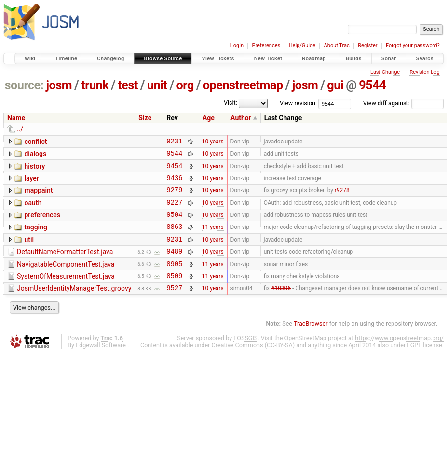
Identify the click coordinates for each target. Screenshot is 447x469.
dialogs (35, 155)
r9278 (342, 197)
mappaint (38, 196)
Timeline (66, 59)
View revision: (298, 103)
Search (424, 59)
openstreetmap (243, 85)
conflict (35, 141)
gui (335, 85)
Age (209, 118)
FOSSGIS (245, 356)
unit (157, 85)
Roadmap (314, 59)
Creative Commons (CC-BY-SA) (253, 364)
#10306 (281, 306)
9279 (174, 196)
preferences (42, 223)
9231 (174, 142)
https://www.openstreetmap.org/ (399, 356)
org (185, 85)
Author (240, 118)
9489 (174, 265)
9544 (372, 85)
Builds (354, 59)
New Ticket (268, 59)
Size (144, 118)
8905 (174, 279)
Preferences (266, 46)
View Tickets (218, 59)
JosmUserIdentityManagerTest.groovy (74, 306)
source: (24, 85)
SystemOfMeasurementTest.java (66, 292)
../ (20, 129)
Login (237, 46)
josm (59, 85)
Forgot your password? (413, 46)
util (29, 251)
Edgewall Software (101, 364)
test (128, 85)
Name (16, 118)
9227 (174, 210)
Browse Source (163, 59)
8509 (174, 293)
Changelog (110, 59)
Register (367, 46)
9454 (174, 169)
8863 (174, 237)
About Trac (337, 46)
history (34, 169)
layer (31, 182)
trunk (94, 85)
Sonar (388, 59)
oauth (32, 210)
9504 (174, 224)
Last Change (385, 72)
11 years (213, 238)
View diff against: (403, 103)
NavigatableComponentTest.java (66, 279)
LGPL (414, 364)
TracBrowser (311, 342)
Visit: (230, 102)
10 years (213, 142)
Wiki (30, 59)
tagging (35, 237)
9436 (174, 183)
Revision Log (424, 72)
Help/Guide (302, 46)
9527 (174, 306)
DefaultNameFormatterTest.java (65, 265)
